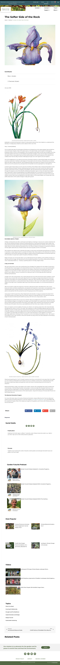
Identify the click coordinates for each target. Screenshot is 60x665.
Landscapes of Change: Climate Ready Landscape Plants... (35, 568)
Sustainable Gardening (11, 620)
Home (6, 20)
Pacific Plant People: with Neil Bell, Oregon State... (33, 587)
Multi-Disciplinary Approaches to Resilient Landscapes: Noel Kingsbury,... (38, 578)
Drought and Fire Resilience (12, 611)
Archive (10, 20)
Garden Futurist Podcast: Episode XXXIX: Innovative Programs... (36, 483)
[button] (37, 8)
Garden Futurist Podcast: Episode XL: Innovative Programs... (35, 468)
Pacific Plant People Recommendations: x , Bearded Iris (21, 544)
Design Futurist (9, 617)
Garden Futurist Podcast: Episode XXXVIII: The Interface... (34, 498)
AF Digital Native (55, 662)
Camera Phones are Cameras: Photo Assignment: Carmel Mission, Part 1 (22, 525)
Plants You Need (10, 606)
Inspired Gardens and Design (13, 614)
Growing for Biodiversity (11, 608)
